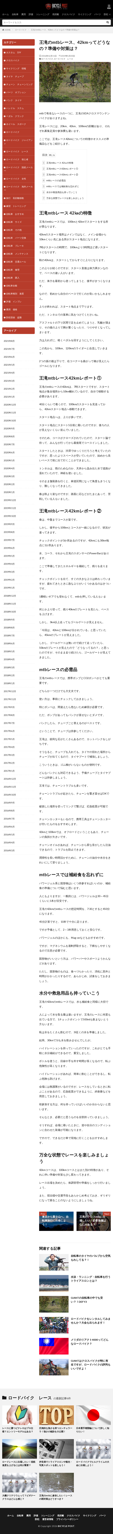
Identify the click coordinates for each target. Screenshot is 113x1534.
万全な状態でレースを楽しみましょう (63, 198)
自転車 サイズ (14, 222)
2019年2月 (9, 579)
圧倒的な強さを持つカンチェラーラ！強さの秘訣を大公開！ (55, 1430)
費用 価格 (11, 309)
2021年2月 (9, 388)
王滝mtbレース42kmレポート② (60, 174)
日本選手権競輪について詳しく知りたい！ (92, 1430)
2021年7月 (9, 349)
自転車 (15, 14)
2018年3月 (9, 667)
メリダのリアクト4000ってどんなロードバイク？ (89, 1341)
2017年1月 (9, 771)
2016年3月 (9, 850)
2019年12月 (10, 500)
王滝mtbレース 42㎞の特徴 (57, 163)
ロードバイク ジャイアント (18, 142)
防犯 (106, 14)
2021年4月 (9, 372)
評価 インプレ (14, 301)
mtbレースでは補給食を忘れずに (60, 186)
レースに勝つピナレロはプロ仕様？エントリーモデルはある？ (17, 1430)
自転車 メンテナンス (17, 253)
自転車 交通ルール (16, 261)
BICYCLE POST (66, 1526)
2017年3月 (9, 755)
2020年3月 (9, 476)
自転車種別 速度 (15, 293)
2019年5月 (9, 556)
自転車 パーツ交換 (16, 237)
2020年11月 (10, 412)
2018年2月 (9, 675)
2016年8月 (9, 810)
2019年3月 (9, 571)
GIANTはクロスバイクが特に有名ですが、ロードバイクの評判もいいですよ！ (90, 1364)
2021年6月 (9, 356)
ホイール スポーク (16, 124)
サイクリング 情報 (16, 68)
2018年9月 (9, 619)
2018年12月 (10, 595)
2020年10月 (10, 420)
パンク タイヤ (14, 100)
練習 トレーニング (16, 206)
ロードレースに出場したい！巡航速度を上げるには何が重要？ (18, 1463)
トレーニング (42, 14)
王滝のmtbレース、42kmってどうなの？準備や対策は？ (55, 30)
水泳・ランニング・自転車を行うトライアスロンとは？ (90, 1278)
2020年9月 (9, 428)
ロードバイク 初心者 (17, 159)
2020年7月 (9, 444)
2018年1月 (9, 683)
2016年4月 (9, 842)
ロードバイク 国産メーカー (18, 169)
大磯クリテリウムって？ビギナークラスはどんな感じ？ (18, 1497)
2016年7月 (9, 818)
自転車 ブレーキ (15, 245)
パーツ (97, 14)
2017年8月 (9, 715)
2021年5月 (9, 364)
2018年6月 (9, 643)
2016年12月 (10, 778)
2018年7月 (9, 635)
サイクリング (84, 14)
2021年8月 (9, 341)
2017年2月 (9, 763)
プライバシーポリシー (67, 1519)
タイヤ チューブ (15, 76)
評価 (31, 14)
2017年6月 (9, 731)
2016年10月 (10, 794)
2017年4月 (9, 747)
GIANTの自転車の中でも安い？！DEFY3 (87, 1299)
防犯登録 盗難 (14, 317)
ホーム (5, 14)
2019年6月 (9, 548)
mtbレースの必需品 (54, 180)
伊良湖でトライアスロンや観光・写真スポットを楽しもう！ (55, 1463)
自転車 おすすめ (15, 214)
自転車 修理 (12, 269)
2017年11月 (10, 699)
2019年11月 (10, 508)
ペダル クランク (15, 116)
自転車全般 (11, 285)
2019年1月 (9, 587)
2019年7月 (9, 540)
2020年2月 (9, 484)
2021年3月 (9, 380)
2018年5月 (9, 651)
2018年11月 (10, 603)
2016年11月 (10, 786)
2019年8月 (9, 532)
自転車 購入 (12, 277)
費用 (23, 14)
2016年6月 (9, 826)
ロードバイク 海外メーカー (18, 188)
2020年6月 (9, 452)
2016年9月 (9, 802)
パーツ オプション (16, 92)
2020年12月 (10, 404)
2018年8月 (9, 627)
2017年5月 (9, 739)
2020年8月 (9, 436)
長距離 (55, 14)
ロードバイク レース (63, 59)
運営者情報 (47, 1519)
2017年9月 (9, 707)
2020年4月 (9, 468)
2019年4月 (9, 563)
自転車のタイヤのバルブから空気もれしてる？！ (90, 1257)
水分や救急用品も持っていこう (59, 192)
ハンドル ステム (15, 108)
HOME (8, 30)
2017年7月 (9, 723)
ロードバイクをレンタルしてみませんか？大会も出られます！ (90, 1320)
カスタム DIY (13, 52)
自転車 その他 (14, 229)
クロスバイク (68, 14)
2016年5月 (9, 834)
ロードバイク (20, 30)
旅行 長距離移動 (15, 198)
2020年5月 (9, 460)
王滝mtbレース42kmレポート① (60, 169)
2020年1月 (9, 492)
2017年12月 (10, 691)
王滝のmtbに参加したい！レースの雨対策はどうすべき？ (55, 1497)
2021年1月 (9, 396)
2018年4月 (9, 659)
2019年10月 (10, 516)
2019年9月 (9, 524)
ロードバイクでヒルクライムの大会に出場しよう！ (92, 1463)
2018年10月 (10, 611)
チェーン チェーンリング (19, 84)
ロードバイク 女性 (16, 178)
